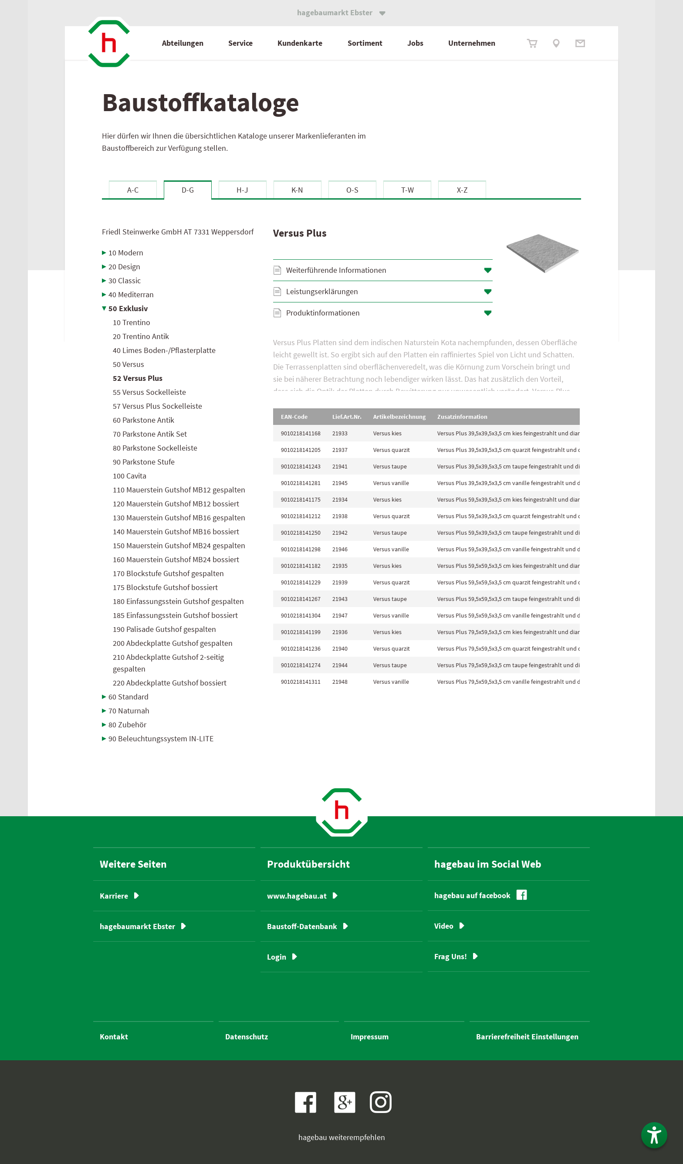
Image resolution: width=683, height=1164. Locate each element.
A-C (133, 190)
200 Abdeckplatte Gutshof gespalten (173, 643)
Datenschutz (246, 1037)
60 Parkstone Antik (143, 420)
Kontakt (114, 1037)
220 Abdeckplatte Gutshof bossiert (170, 683)
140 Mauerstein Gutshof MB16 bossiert (176, 531)
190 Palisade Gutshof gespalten (164, 629)
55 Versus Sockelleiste (149, 392)
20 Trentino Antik (141, 336)
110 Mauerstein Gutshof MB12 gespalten (179, 490)
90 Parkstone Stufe (144, 462)
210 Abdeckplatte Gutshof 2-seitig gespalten (168, 663)
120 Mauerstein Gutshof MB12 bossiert (176, 504)
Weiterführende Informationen (336, 270)
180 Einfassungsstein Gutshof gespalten (178, 601)
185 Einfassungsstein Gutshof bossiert (175, 615)
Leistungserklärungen (322, 291)
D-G (188, 190)
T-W (407, 190)
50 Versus (128, 364)
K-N (297, 190)
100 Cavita (129, 476)
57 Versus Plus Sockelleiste (157, 406)
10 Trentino (131, 322)
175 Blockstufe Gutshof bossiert (165, 587)
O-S (352, 190)
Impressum (370, 1037)
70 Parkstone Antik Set (150, 434)
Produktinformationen (323, 313)
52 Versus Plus (137, 378)
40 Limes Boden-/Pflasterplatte (164, 350)
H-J (242, 190)
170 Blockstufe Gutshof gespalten (168, 573)
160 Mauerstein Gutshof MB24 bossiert (176, 559)
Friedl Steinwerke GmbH (178, 232)
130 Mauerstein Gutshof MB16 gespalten (179, 517)
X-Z (462, 190)
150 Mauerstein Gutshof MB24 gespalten (179, 545)
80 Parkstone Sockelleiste (155, 448)
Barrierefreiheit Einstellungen (527, 1037)
